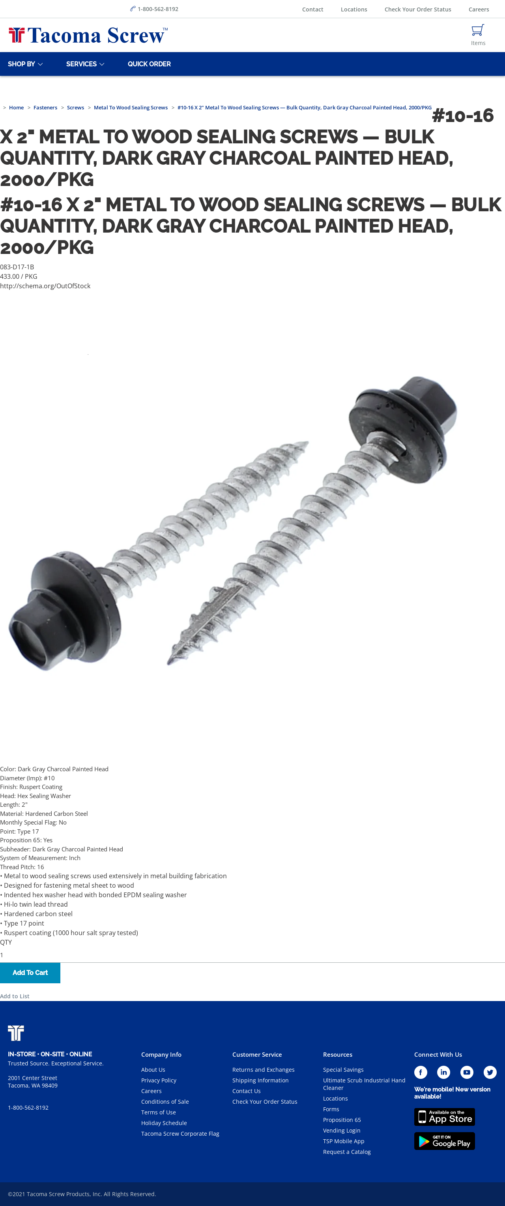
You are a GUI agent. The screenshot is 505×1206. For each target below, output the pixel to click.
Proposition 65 (342, 1119)
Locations (354, 9)
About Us (153, 1069)
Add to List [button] (15, 996)
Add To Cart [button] (30, 973)
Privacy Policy (158, 1080)
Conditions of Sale (165, 1101)
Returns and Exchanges (263, 1069)
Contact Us (246, 1091)
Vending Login (342, 1130)
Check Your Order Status (418, 9)
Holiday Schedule (164, 1123)
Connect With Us (438, 1054)
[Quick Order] (148, 64)
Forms (331, 1109)
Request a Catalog (347, 1151)
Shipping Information (260, 1080)
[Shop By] (20, 64)
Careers (479, 9)
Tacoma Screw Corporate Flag (180, 1133)
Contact (313, 9)
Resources (337, 1054)
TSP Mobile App (344, 1141)
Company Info (161, 1054)
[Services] (80, 64)
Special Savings (343, 1069)
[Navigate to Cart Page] (478, 35)
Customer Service (257, 1054)
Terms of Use (158, 1112)
